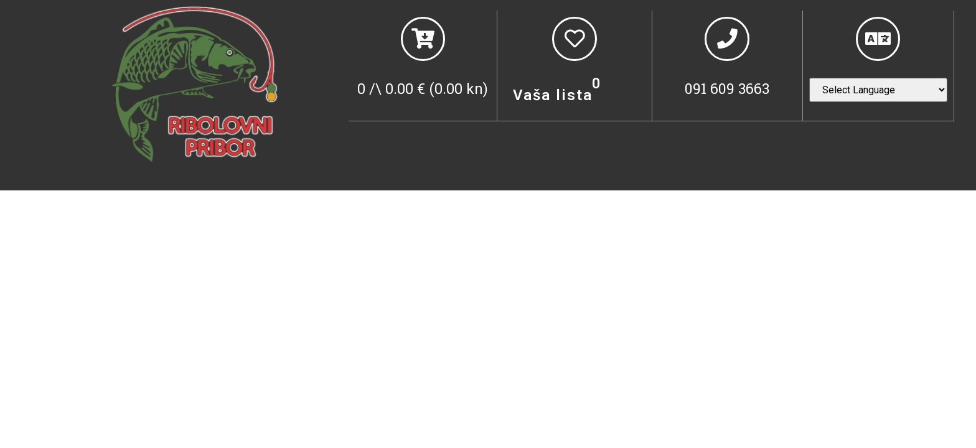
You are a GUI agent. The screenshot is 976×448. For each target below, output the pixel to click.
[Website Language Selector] (878, 93)
